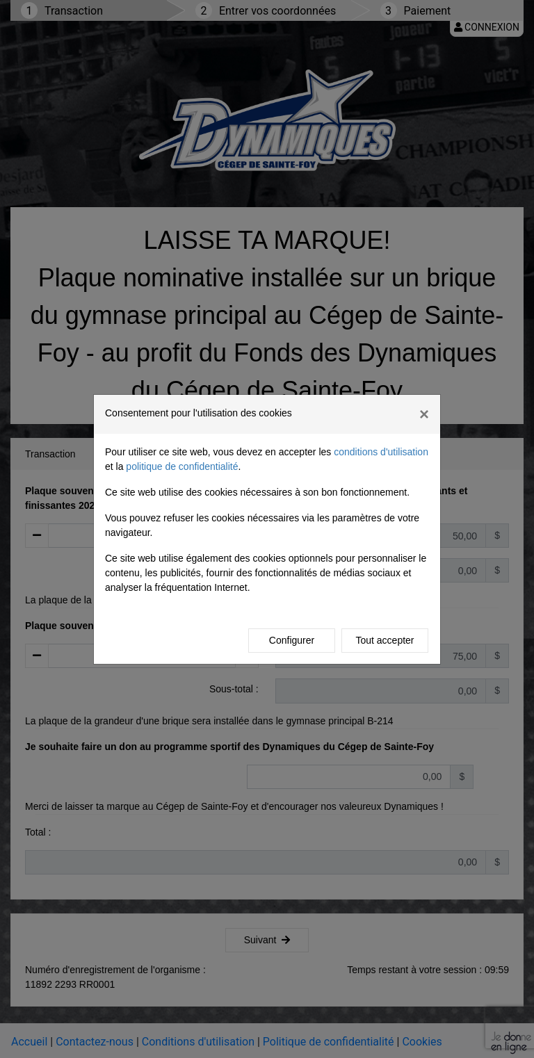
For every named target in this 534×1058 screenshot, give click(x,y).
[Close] (424, 414)
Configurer (291, 640)
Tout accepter (384, 640)
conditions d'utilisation (381, 451)
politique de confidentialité (182, 466)
